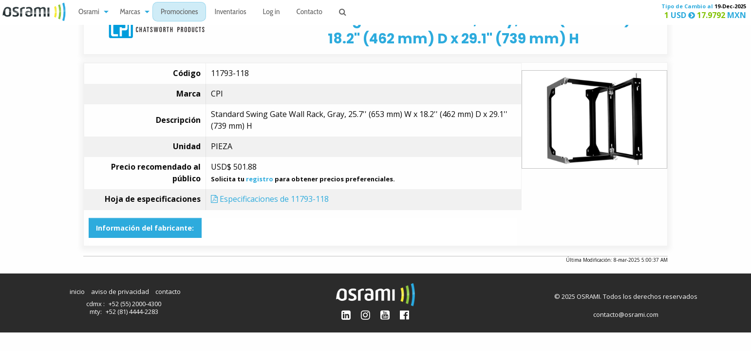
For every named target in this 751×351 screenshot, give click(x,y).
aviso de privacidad (120, 291)
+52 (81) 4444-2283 (132, 311)
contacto (168, 291)
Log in (271, 12)
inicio (77, 291)
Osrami (88, 12)
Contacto (309, 12)
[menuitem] (91, 11)
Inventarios (230, 12)
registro (259, 179)
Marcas (130, 12)
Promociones (179, 12)
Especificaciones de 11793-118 (270, 199)
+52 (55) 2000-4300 (135, 304)
